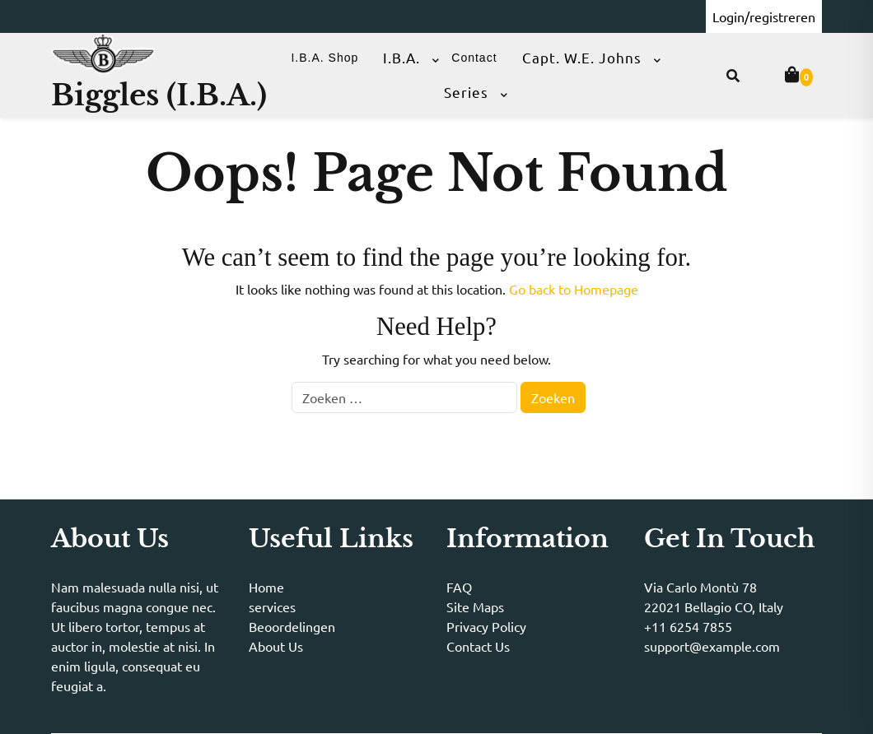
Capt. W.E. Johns (582, 57)
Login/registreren (763, 16)
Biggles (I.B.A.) (159, 95)
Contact (474, 57)
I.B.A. (401, 57)
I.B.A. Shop (324, 57)
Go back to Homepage (573, 289)
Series (466, 91)
